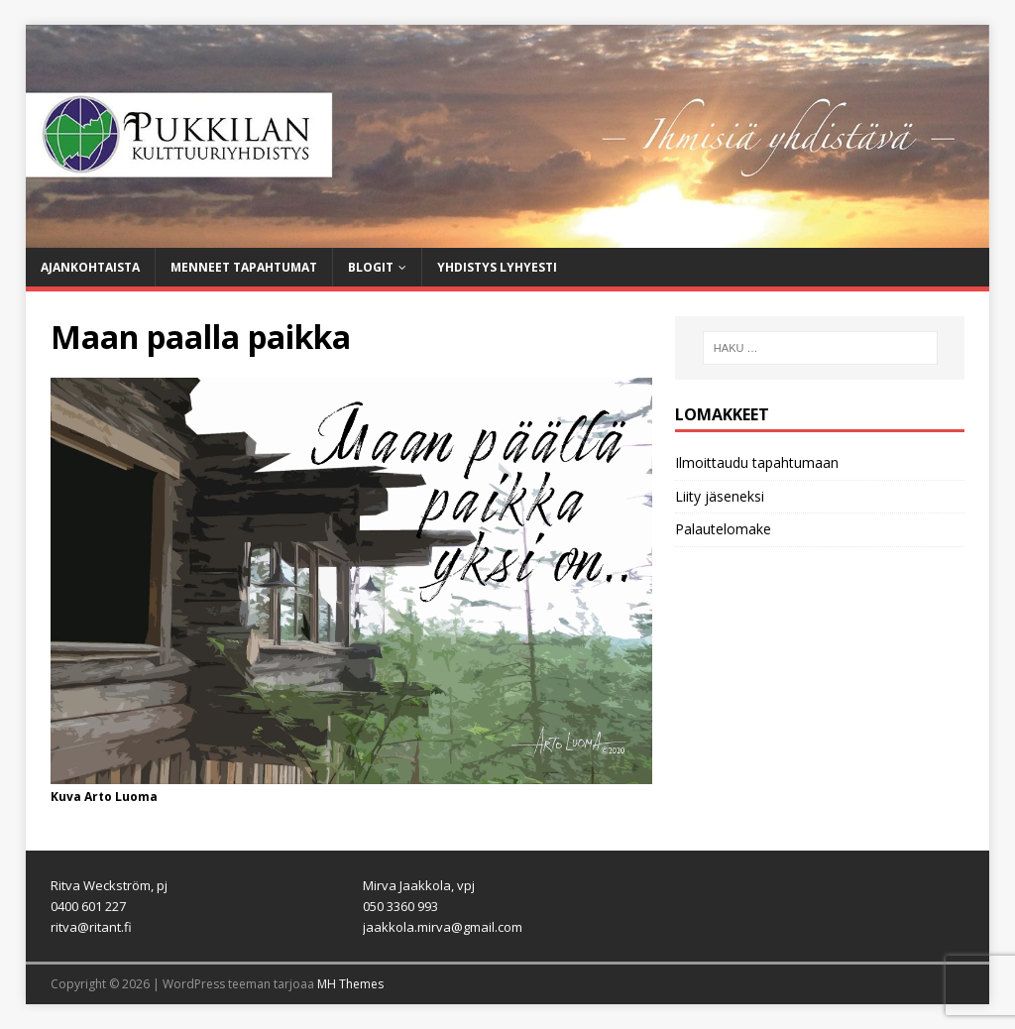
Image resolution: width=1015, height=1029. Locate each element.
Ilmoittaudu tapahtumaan (757, 462)
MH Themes (350, 983)
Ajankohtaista (90, 267)
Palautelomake (723, 528)
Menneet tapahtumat (243, 267)
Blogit (371, 267)
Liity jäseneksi (719, 496)
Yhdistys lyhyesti (497, 267)
